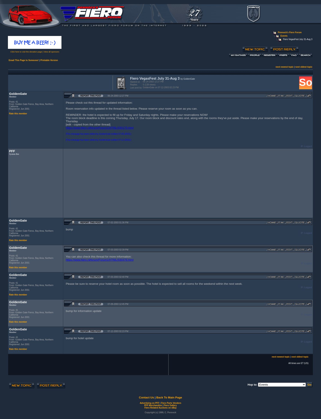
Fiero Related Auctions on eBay (160, 408)
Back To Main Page (169, 397)
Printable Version (49, 60)
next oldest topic (303, 67)
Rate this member (18, 113)
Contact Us (146, 397)
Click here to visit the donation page (26, 52)
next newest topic (285, 67)
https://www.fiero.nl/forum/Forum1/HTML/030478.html (99, 259)
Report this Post (90, 96)
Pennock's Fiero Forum (290, 32)
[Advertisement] (59, 82)
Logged (308, 146)
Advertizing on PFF (149, 403)
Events (284, 36)
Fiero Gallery (170, 405)
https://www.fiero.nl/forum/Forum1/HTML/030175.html (99, 127)
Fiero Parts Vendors (171, 403)
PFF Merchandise (153, 405)
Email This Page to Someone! (24, 60)
